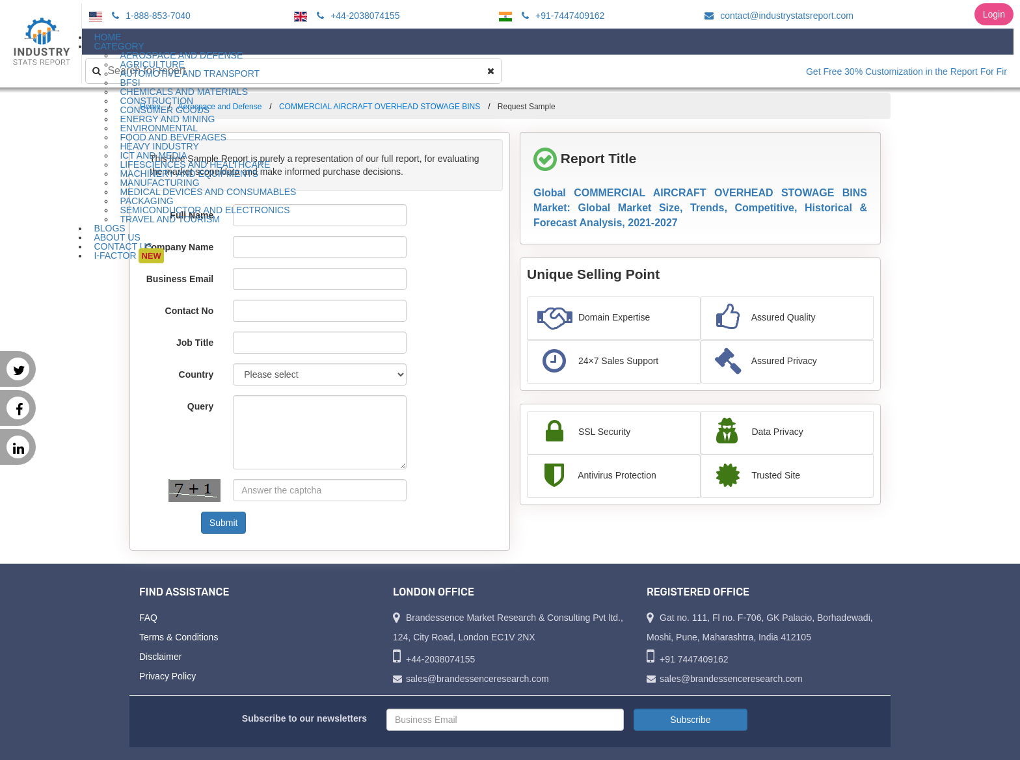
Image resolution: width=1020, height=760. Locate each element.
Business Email (180, 279)
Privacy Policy (167, 676)
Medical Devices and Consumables (208, 192)
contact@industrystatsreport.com (777, 15)
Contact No (189, 311)
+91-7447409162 (561, 15)
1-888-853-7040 (149, 15)
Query (200, 406)
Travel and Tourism (170, 219)
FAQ (148, 617)
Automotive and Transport (190, 73)
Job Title (194, 342)
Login (994, 14)
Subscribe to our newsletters (304, 718)
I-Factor (128, 255)
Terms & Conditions (178, 637)
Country (196, 374)
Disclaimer (160, 656)
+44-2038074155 (356, 15)
